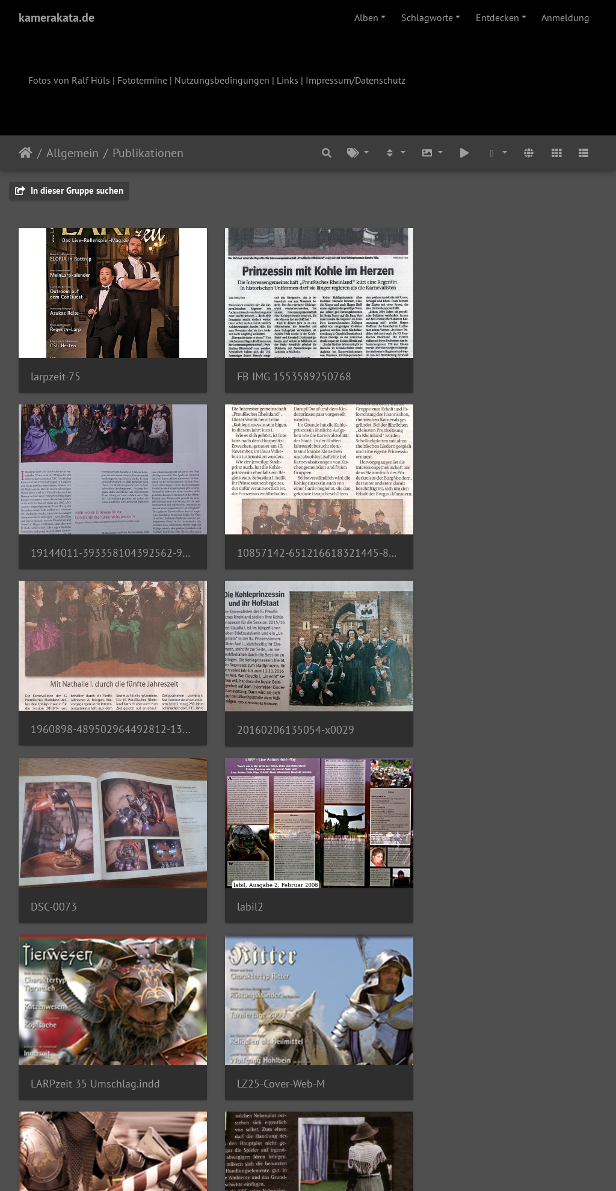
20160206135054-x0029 (487, 543)
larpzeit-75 (56, 371)
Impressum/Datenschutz (355, 80)
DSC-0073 (54, 714)
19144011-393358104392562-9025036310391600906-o (506, 371)
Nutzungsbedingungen (222, 80)
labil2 (243, 714)
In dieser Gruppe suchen (69, 190)
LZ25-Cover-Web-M (75, 886)
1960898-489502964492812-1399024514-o (308, 542)
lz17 (41, 1057)
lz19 (438, 886)
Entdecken (497, 17)
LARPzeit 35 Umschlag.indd (493, 714)
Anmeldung (565, 17)
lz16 (240, 1057)
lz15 (438, 1057)
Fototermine (142, 80)
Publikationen (147, 153)
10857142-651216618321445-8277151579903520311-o (109, 542)
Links (287, 80)
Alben (366, 17)
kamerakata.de (56, 17)
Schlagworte (427, 17)
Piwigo (333, 1166)
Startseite (25, 153)
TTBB (242, 886)
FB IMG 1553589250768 (287, 371)
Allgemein (72, 153)
